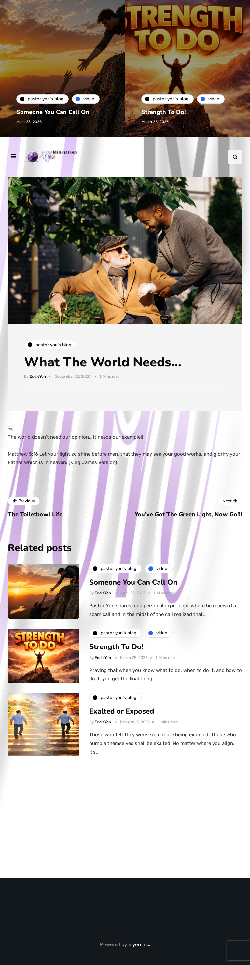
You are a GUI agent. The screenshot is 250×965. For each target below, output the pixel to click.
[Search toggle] (235, 157)
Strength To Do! (163, 112)
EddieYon (38, 376)
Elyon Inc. (139, 944)
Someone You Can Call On (52, 112)
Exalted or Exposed (121, 715)
